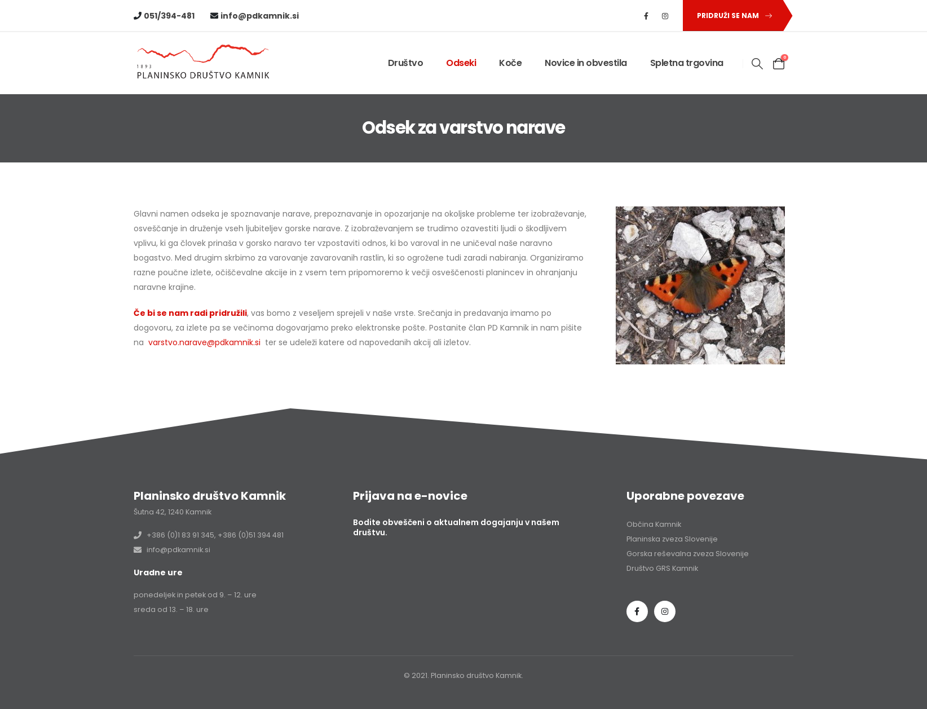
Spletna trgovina (686, 62)
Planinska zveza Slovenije (672, 539)
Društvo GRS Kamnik (662, 568)
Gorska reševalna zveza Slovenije (687, 553)
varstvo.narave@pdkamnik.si (204, 342)
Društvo (405, 62)
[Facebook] (646, 16)
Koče (510, 62)
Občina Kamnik (653, 524)
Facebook (637, 611)
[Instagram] (665, 16)
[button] (732, 15)
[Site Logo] (204, 63)
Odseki (461, 62)
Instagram (665, 611)
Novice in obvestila (586, 62)
